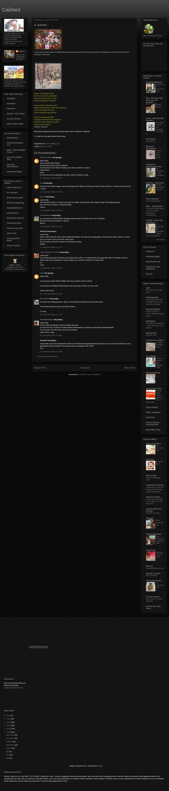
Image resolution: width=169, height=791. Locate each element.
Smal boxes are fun (160, 522)
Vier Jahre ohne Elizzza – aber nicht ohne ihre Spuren (155, 325)
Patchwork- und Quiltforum (153, 268)
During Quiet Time (154, 389)
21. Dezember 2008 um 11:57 (51, 247)
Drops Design (152, 407)
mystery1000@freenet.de (13, 688)
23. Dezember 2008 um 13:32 (51, 352)
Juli (7, 752)
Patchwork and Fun (15, 218)
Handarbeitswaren (15, 208)
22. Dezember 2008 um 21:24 (51, 315)
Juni (7, 755)
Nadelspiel (150, 321)
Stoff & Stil (11, 233)
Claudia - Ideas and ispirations (154, 221)
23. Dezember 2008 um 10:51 (51, 335)
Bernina (149, 566)
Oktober (9, 742)
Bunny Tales (151, 475)
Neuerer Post (40, 368)
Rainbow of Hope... (153, 513)
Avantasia (11, 103)
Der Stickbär (12, 193)
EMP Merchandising (15, 203)
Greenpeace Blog (14, 172)
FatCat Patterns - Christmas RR (153, 423)
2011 (8, 722)
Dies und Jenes (46, 157)
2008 (8, 732)
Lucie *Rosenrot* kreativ (49, 252)
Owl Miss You (151, 335)
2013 (8, 715)
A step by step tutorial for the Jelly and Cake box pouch (154, 501)
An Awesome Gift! (160, 585)
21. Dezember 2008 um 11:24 (51, 226)
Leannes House (152, 597)
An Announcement (153, 201)
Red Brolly (150, 417)
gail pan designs (153, 573)
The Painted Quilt (153, 581)
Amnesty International (12, 165)
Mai (7, 758)
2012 (8, 719)
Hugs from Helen (153, 497)
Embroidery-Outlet (15, 198)
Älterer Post (129, 368)
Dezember (10, 735)
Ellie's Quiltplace (153, 412)
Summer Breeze (14, 119)
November (10, 738)
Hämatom (11, 109)
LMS (148, 288)
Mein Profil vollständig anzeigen (20, 57)
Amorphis (11, 98)
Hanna (42, 197)
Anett (42, 273)
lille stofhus (44, 299)
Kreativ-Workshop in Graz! (160, 187)
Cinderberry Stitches (155, 485)
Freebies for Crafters (155, 340)
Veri (41, 183)
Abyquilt (149, 518)
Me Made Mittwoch (154, 82)
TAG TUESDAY (152, 199)
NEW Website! (151, 575)
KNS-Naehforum (153, 262)
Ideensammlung (153, 373)
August (9, 748)
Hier (35, 136)
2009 (8, 729)
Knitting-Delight (153, 256)
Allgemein (43, 146)
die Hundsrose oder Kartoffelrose (160, 173)
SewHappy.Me (152, 297)
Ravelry (149, 274)
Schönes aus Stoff (15, 228)
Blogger (100, 766)
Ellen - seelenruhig (154, 206)
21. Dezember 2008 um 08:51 (51, 178)
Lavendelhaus (45, 215)
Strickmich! (151, 139)
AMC (50, 146)
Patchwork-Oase (14, 223)
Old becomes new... (159, 448)
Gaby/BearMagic (46, 319)
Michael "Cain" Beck (16, 114)
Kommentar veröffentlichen (47, 356)
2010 (8, 725)
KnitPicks (150, 251)
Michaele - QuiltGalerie (151, 147)
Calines (11, 10)
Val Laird (150, 459)
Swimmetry (150, 141)
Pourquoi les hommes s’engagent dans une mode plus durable (154, 302)
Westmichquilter (153, 309)
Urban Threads (13, 246)
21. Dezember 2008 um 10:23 (51, 210)
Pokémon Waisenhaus (16, 269)
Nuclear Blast (12, 213)
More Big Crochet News (159, 554)
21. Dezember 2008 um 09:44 (51, 192)
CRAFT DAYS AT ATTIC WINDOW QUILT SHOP (155, 313)
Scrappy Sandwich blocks (160, 344)
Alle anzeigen (161, 239)
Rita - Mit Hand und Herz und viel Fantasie (154, 100)
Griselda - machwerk (155, 183)
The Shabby (151, 356)
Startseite (85, 368)
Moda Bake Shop (153, 430)
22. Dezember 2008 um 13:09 (51, 294)
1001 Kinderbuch (14, 187)
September (10, 745)
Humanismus (12, 138)
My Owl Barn (151, 333)
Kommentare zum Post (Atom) (89, 374)
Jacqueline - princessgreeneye (153, 165)
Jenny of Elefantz (153, 443)
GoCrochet (150, 550)
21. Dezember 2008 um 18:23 (51, 268)
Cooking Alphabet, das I (155, 568)
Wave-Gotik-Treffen (15, 124)
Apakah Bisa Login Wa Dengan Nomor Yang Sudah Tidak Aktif (154, 489)
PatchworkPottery (153, 534)
